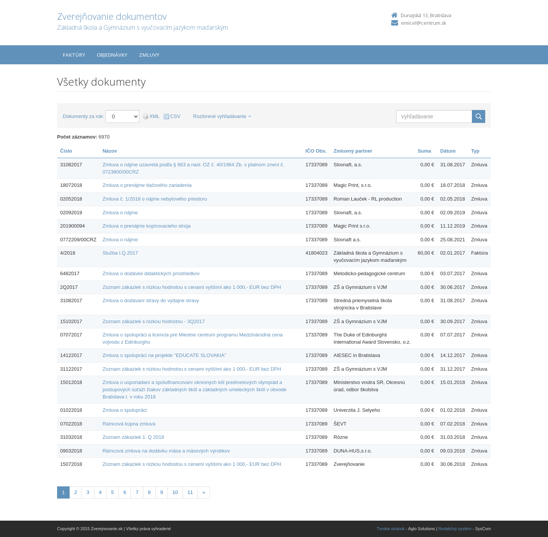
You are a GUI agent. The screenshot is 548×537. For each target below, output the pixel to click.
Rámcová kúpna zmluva (128, 424)
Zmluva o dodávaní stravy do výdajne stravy (150, 300)
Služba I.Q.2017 (120, 253)
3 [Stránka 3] (87, 492)
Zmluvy (149, 54)
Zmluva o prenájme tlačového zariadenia (146, 185)
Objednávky (112, 54)
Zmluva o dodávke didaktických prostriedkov (150, 273)
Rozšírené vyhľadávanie (222, 116)
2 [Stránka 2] (75, 492)
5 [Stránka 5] (112, 492)
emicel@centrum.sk (423, 22)
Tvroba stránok (391, 528)
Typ (475, 151)
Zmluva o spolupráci (124, 410)
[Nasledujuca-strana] (204, 492)
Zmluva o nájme (119, 212)
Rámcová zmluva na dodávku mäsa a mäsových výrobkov (166, 451)
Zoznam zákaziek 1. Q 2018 (133, 437)
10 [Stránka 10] (175, 492)
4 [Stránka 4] (100, 492)
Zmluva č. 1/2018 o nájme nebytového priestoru (154, 199)
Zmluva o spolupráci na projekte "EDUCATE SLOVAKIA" (164, 355)
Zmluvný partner (353, 151)
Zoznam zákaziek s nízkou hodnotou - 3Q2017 (153, 321)
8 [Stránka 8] (149, 492)
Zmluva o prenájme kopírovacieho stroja (146, 226)
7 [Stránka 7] (136, 492)
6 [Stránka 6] (124, 492)
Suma (424, 151)
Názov (109, 151)
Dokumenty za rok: (83, 116)
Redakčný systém (455, 528)
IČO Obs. (316, 151)
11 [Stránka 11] (190, 492)
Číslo (66, 151)
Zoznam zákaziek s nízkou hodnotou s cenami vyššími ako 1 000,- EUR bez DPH (191, 287)
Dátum (448, 151)
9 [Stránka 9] (161, 492)
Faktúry (74, 54)
